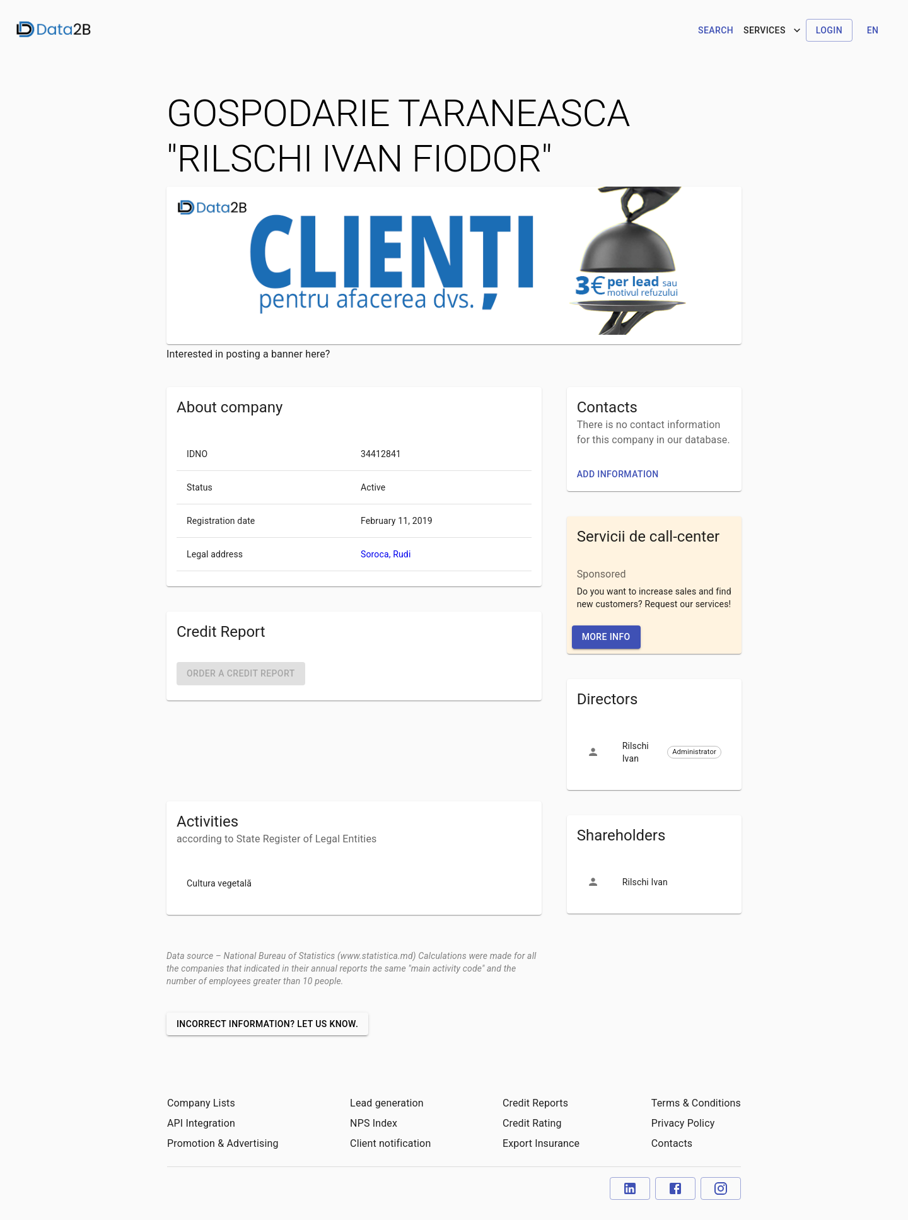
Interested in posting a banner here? (248, 354)
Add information (618, 474)
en (873, 30)
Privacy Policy (683, 1123)
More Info (606, 637)
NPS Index (373, 1123)
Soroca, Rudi (386, 554)
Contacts (671, 1143)
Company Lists (201, 1103)
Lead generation (387, 1103)
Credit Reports (535, 1103)
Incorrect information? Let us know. (267, 1024)
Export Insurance (541, 1143)
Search (715, 30)
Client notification (390, 1143)
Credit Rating (532, 1123)
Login (829, 30)
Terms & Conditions (696, 1103)
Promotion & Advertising (223, 1143)
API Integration (201, 1123)
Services (773, 30)
